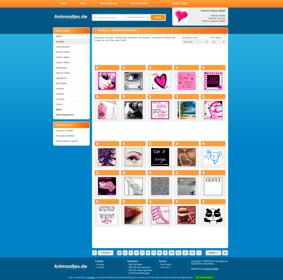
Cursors (60, 99)
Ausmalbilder (63, 46)
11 (178, 253)
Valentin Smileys (217, 18)
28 (225, 253)
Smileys (60, 88)
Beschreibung (108, 3)
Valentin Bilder (218, 15)
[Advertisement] (160, 55)
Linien (59, 104)
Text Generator (139, 3)
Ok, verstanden (204, 277)
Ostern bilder (63, 62)
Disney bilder (63, 52)
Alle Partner (166, 264)
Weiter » (213, 253)
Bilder (83, 3)
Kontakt (100, 264)
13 (192, 253)
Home (63, 3)
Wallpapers (62, 67)
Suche (158, 17)
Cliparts (60, 93)
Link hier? (165, 267)
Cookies (100, 267)
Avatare (60, 41)
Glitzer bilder (62, 57)
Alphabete (61, 78)
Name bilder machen (67, 141)
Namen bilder (63, 73)
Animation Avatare (124, 30)
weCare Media (211, 269)
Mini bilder (61, 83)
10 (171, 253)
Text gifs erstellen (65, 135)
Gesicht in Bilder (64, 130)
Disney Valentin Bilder (214, 21)
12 (185, 253)
